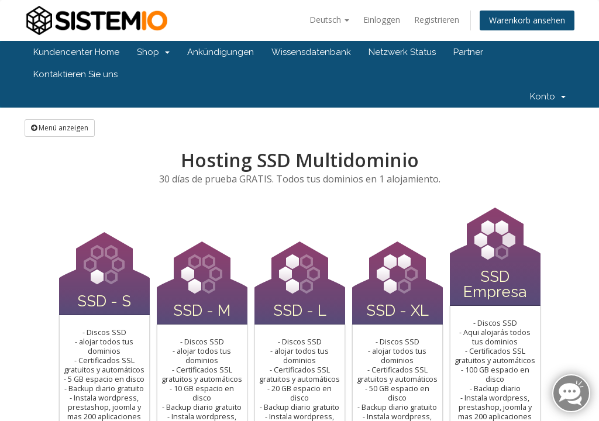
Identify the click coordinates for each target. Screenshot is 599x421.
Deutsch (329, 19)
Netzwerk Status (402, 52)
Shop (153, 52)
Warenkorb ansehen (527, 20)
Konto (548, 96)
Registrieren (436, 19)
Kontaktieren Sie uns (75, 74)
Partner (468, 52)
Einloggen (381, 19)
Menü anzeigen (59, 128)
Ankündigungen (220, 52)
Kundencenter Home (76, 52)
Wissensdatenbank (311, 52)
